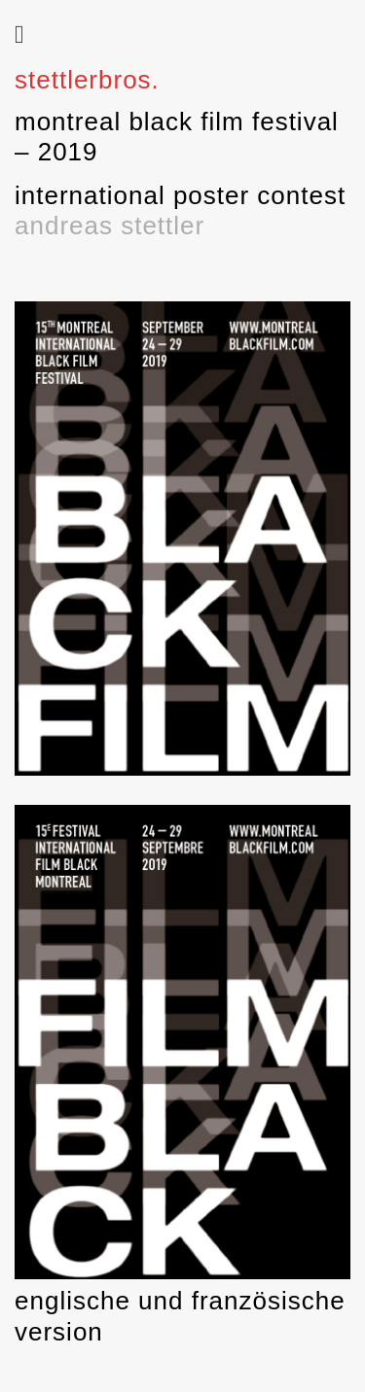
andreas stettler (109, 225)
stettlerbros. (87, 79)
